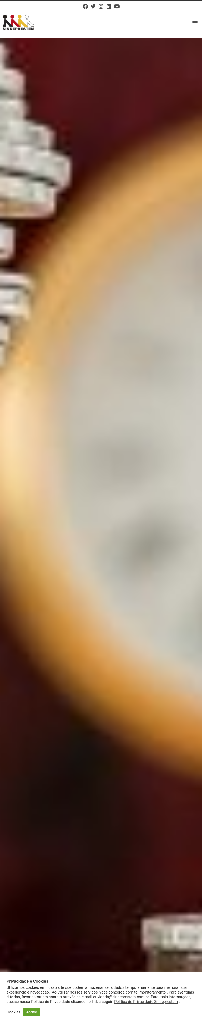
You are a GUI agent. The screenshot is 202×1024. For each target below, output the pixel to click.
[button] (195, 22)
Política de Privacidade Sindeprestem (146, 1001)
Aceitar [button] (31, 1012)
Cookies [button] (14, 1012)
